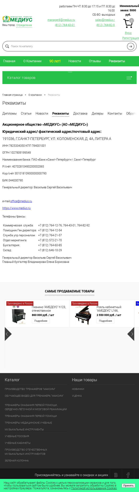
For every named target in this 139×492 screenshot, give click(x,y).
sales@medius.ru (105, 19)
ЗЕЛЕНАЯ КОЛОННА (17, 460)
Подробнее (40, 320)
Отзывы (95, 61)
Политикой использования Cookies (94, 488)
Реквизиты (117, 61)
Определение (24, 25)
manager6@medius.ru (61, 19)
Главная (9, 61)
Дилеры (97, 113)
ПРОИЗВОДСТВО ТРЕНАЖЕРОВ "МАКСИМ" (30, 389)
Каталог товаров (69, 77)
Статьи (26, 113)
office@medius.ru (21, 201)
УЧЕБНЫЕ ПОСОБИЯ (17, 436)
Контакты (115, 113)
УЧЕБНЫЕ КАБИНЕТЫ (18, 442)
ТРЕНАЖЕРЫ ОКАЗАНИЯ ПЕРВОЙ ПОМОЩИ (31, 415)
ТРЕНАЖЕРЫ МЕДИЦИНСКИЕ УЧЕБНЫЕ (28, 422)
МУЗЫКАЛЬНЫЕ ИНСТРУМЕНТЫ (24, 429)
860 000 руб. (43, 315)
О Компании (32, 61)
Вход (128, 32)
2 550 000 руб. (109, 315)
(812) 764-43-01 (65, 25)
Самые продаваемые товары (69, 291)
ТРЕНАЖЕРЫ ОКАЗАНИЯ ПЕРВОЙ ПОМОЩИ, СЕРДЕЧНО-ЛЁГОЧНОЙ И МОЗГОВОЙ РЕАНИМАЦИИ (36, 407)
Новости (74, 61)
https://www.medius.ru (16, 208)
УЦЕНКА (77, 395)
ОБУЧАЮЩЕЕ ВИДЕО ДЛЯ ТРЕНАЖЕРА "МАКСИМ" (34, 395)
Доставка (80, 113)
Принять (128, 485)
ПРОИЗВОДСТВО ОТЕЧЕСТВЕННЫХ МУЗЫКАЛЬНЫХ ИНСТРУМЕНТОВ (26, 451)
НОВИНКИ (78, 389)
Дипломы (9, 113)
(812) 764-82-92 (106, 25)
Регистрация (130, 38)
